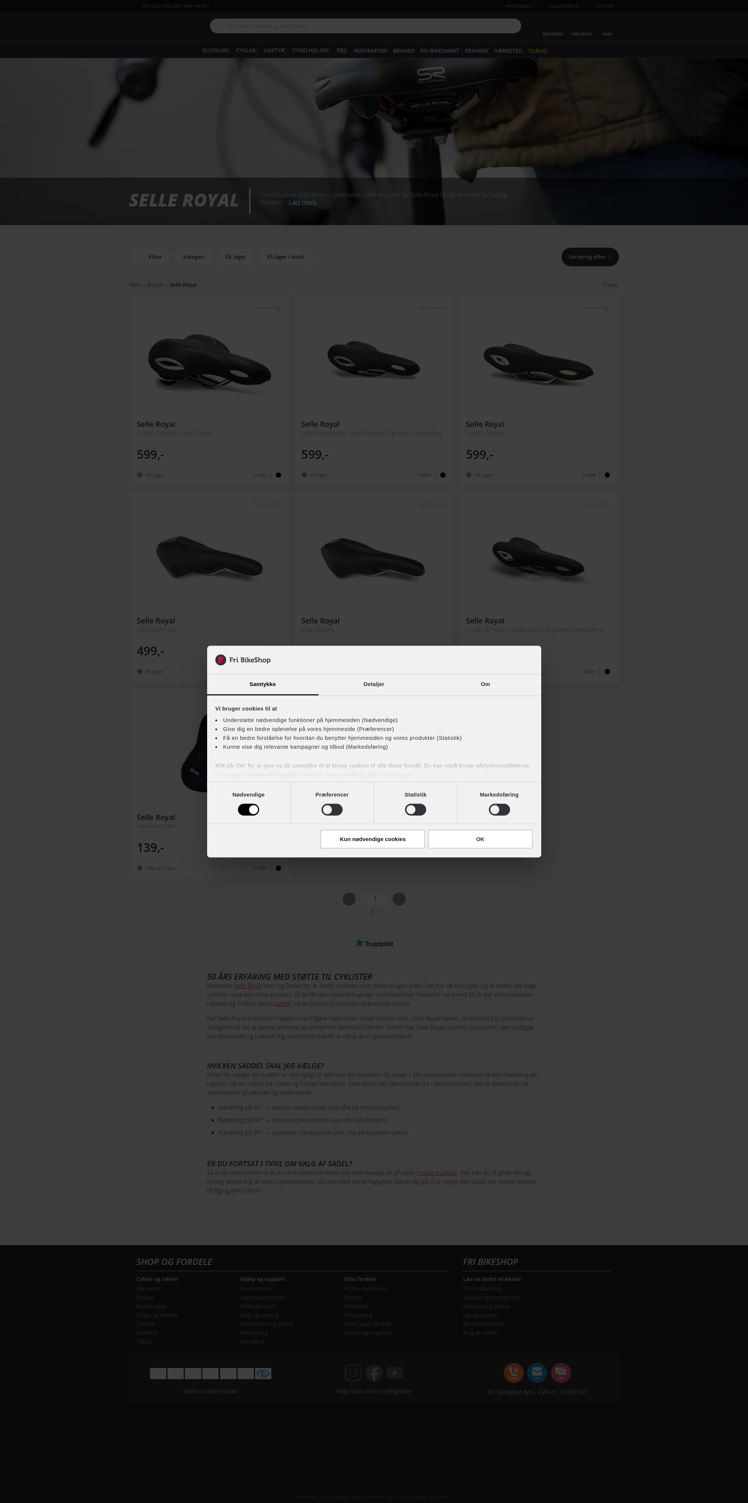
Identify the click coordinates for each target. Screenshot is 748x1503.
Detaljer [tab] (374, 684)
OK (480, 839)
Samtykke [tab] (262, 684)
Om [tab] (485, 684)
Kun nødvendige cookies (373, 839)
